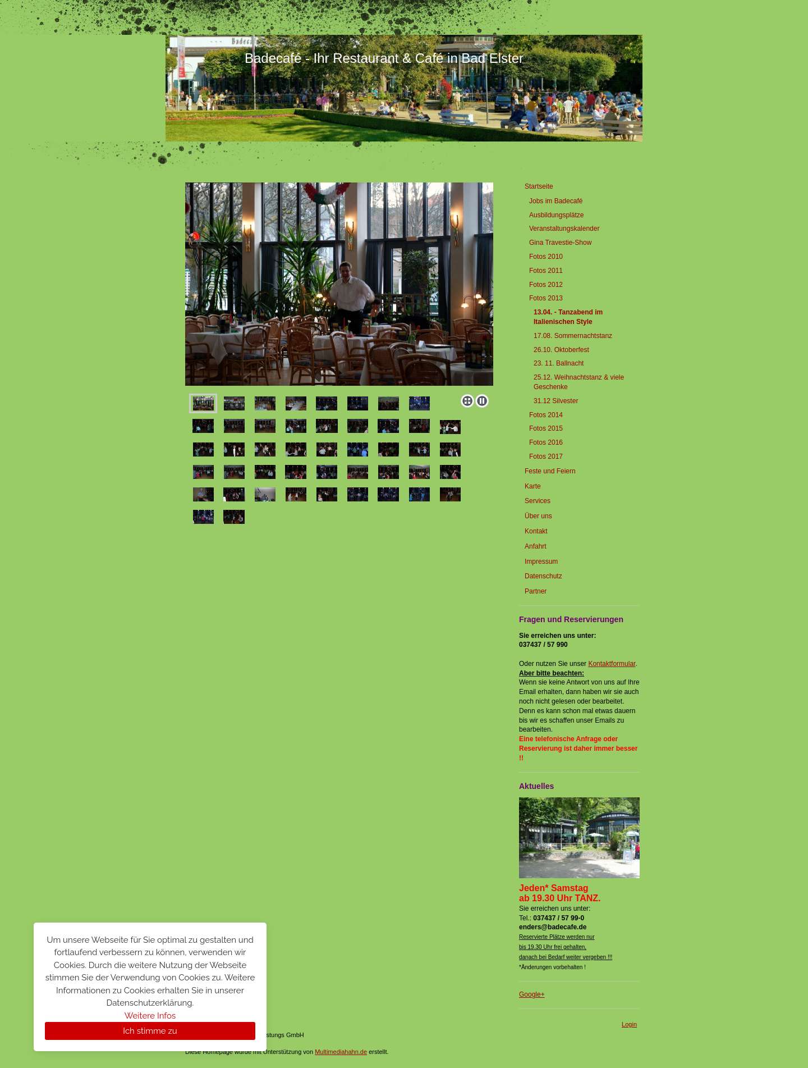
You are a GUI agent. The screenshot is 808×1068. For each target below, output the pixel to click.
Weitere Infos (150, 1016)
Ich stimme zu (150, 1031)
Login (629, 1024)
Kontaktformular (611, 664)
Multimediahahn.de (341, 1051)
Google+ (532, 994)
